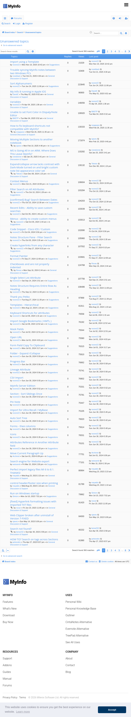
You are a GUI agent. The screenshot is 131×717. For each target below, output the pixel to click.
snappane (20, 132)
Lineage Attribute (20, 369)
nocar (18, 508)
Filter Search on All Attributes (27, 189)
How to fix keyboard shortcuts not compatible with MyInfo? (30, 127)
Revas (18, 270)
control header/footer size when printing (34, 483)
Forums (18, 18)
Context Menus (19, 181)
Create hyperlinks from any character (32, 245)
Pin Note (15, 401)
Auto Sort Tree (18, 418)
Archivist (16, 456)
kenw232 (20, 532)
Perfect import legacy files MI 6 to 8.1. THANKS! (32, 471)
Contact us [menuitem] (91, 561)
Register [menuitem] (127, 19)
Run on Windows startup (24, 493)
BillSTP (16, 118)
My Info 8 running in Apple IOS (28, 91)
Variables (15, 101)
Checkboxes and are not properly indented (29, 265)
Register (29, 23)
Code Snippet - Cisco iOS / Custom (30, 229)
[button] (98, 51)
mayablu (16, 476)
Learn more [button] (23, 711)
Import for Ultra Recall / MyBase (29, 410)
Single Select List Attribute (25, 277)
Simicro (16, 496)
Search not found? (21, 528)
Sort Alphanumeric (21, 83)
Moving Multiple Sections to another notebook (31, 141)
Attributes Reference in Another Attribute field (34, 444)
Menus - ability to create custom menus (33, 218)
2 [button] (107, 51)
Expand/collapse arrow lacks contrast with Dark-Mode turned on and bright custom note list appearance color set (35, 167)
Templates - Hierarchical (24, 304)
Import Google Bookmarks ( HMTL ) (30, 321)
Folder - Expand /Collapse (25, 353)
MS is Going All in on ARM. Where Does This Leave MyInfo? (33, 152)
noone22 (16, 65)
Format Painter (19, 256)
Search (7, 23)
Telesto (19, 174)
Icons (13, 434)
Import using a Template (24, 61)
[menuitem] (113, 18)
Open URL (16, 337)
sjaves (18, 146)
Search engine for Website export (29, 461)
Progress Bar (17, 361)
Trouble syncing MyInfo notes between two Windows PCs (33, 71)
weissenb (16, 464)
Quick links (6, 19)
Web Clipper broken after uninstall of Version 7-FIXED (32, 516)
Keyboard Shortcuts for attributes (30, 313)
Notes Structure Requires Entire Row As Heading (33, 287)
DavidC (16, 94)
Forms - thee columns (23, 426)
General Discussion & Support (22, 135)
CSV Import (16, 377)
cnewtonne (17, 157)
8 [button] (125, 51)
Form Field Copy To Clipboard (27, 345)
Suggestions (54, 65)
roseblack (17, 76)
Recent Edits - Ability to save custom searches (31, 209)
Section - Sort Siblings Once (26, 393)
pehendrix (17, 542)
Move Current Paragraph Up (26, 453)
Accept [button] (112, 709)
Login (17, 23)
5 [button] (119, 51)
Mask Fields (17, 329)
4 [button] (115, 51)
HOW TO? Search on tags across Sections (34, 539)
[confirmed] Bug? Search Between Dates (33, 199)
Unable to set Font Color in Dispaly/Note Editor (33, 113)
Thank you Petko (20, 296)
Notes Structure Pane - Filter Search (31, 237)
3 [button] (111, 51)
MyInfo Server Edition (22, 385)
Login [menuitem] (121, 19)
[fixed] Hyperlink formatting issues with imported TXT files (33, 503)
